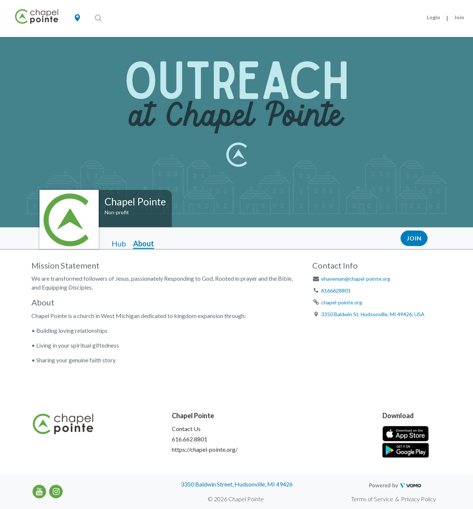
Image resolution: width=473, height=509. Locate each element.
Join (459, 17)
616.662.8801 (189, 439)
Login (433, 17)
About (143, 243)
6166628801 (336, 290)
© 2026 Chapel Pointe (236, 498)
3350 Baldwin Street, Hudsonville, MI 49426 (237, 484)
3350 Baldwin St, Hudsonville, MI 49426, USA (373, 314)
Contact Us (186, 428)
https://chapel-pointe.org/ (205, 449)
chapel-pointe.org (341, 302)
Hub (119, 243)
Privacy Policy (418, 498)
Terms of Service (372, 498)
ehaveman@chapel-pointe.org (355, 279)
